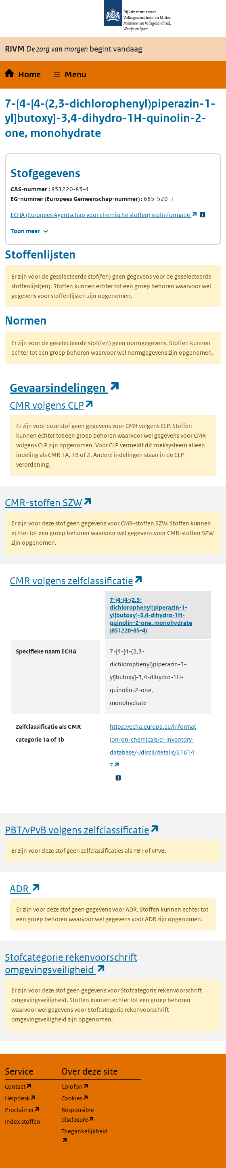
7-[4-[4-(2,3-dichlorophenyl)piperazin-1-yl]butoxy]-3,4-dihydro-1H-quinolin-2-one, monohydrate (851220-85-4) (151, 615)
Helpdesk (28, 1098)
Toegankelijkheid (84, 1136)
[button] (70, 75)
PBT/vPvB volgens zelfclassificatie (82, 829)
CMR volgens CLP (52, 405)
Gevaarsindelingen (65, 388)
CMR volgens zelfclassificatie (77, 580)
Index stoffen (22, 1121)
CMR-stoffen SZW (49, 502)
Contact (28, 1086)
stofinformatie (104, 215)
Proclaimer (28, 1109)
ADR (25, 888)
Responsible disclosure (84, 1114)
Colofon (84, 1086)
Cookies (84, 1098)
